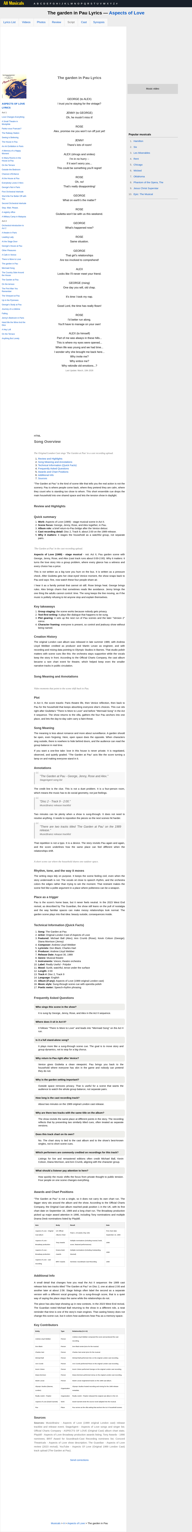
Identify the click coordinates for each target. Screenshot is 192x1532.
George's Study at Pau (11, 305)
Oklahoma (139, 176)
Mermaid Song (8, 268)
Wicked (138, 170)
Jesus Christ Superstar (146, 188)
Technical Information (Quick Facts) (57, 465)
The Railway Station (10, 133)
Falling (5, 313)
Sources (42, 478)
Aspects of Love (126, 12)
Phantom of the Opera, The (148, 182)
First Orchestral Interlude (12, 192)
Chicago (138, 164)
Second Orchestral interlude (14, 203)
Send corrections (79, 1460)
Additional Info (46, 475)
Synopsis (99, 22)
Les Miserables (142, 152)
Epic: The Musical (143, 194)
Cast (84, 22)
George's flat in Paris (11, 187)
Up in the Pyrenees (10, 300)
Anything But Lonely (10, 338)
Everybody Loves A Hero (12, 183)
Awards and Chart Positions (53, 471)
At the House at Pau (10, 178)
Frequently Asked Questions (53, 468)
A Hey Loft (6, 329)
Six (135, 147)
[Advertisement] (63, 51)
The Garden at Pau (10, 280)
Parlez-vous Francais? (11, 129)
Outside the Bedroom (11, 169)
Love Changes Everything (13, 117)
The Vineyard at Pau (11, 296)
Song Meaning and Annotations (55, 462)
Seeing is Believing (10, 137)
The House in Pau (10, 142)
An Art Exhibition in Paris (12, 146)
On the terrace (8, 284)
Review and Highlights (50, 458)
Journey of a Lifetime (11, 309)
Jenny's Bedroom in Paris (13, 318)
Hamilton (138, 141)
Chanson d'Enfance (10, 174)
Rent (136, 158)
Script (71, 22)
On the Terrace (8, 165)
